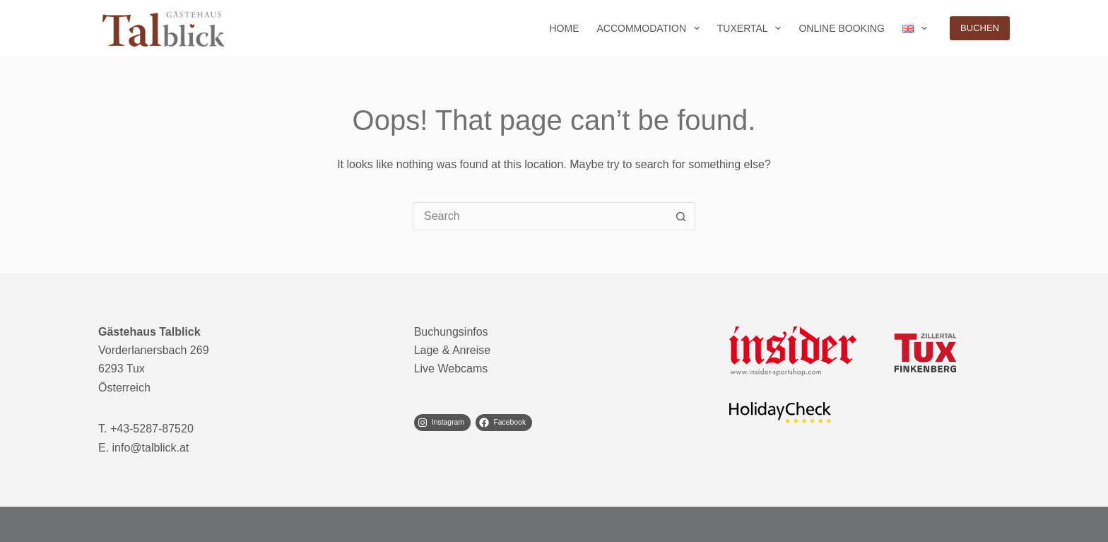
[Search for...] (539, 216)
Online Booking (841, 28)
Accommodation (650, 28)
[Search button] (680, 216)
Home (564, 28)
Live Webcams (451, 369)
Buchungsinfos (451, 332)
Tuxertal (752, 28)
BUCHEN (979, 28)
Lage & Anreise (452, 350)
